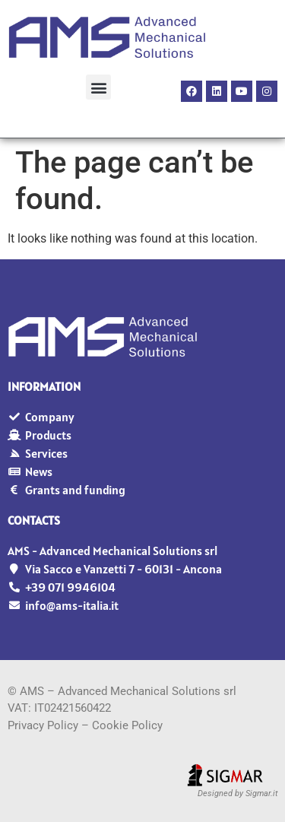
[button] (98, 87)
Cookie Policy (127, 725)
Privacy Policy (43, 725)
